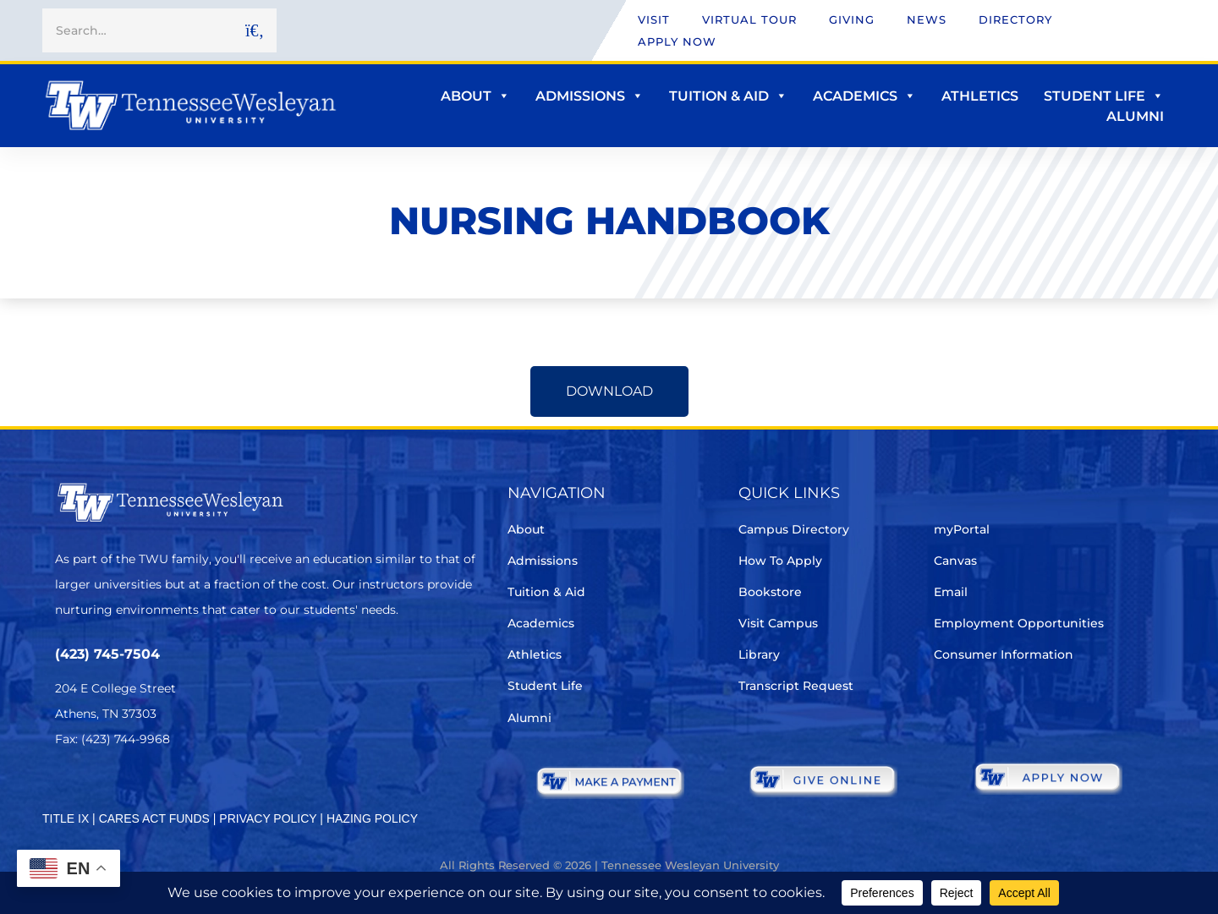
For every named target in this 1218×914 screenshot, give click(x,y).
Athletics (979, 96)
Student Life (1104, 96)
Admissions (589, 96)
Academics (864, 96)
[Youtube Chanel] (207, 789)
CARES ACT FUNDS (154, 818)
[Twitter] (65, 789)
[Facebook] (112, 789)
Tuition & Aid (728, 96)
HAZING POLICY (372, 818)
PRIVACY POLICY (267, 818)
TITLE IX (65, 818)
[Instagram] (160, 789)
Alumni (1135, 116)
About (475, 96)
